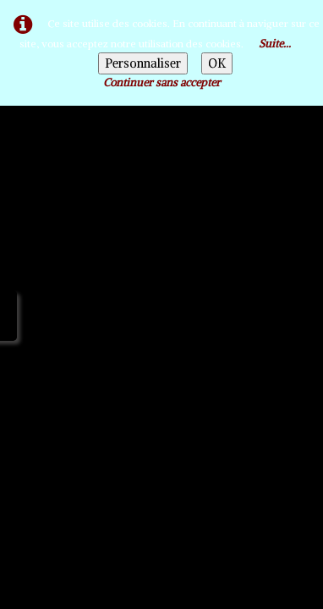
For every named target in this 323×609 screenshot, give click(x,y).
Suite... (275, 43)
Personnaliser (143, 63)
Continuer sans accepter (162, 82)
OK (217, 63)
